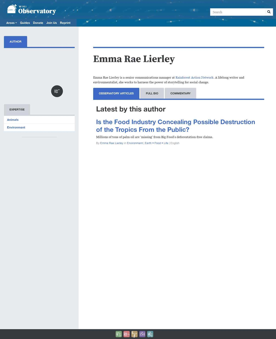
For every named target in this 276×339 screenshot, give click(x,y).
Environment (16, 127)
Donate (38, 22)
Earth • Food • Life (156, 143)
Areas (10, 22)
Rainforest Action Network (194, 77)
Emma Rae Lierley (111, 143)
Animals (12, 119)
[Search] (237, 12)
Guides (25, 22)
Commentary (180, 93)
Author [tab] (15, 41)
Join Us (51, 22)
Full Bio (152, 93)
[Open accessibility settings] (142, 334)
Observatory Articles (116, 93)
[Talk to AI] (126, 334)
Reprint (65, 22)
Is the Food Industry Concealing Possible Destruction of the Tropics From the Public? (175, 125)
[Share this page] (134, 334)
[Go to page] (269, 12)
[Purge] (150, 334)
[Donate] (119, 334)
